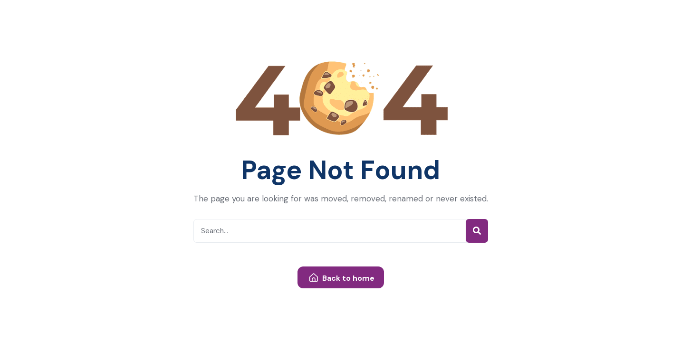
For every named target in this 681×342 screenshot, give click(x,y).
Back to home (341, 278)
